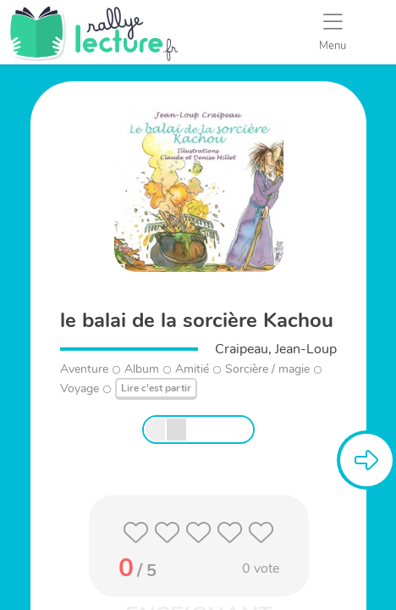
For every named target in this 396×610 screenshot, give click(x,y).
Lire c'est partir (156, 388)
